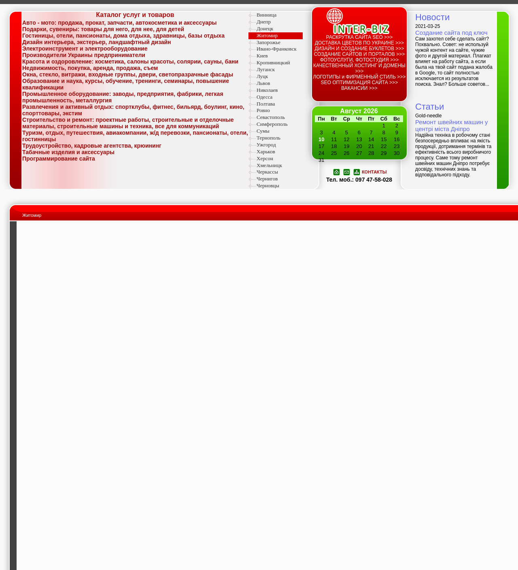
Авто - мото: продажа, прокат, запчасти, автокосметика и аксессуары (119, 22)
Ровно (263, 110)
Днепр (264, 22)
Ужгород (266, 145)
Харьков (266, 151)
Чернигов (267, 179)
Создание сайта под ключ (451, 32)
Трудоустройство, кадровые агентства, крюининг (91, 145)
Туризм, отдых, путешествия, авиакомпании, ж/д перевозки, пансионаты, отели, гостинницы (135, 135)
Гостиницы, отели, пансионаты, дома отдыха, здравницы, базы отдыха (123, 35)
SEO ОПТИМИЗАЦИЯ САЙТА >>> (359, 82)
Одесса (264, 97)
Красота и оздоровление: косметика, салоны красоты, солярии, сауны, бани (130, 61)
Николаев (267, 90)
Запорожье (268, 42)
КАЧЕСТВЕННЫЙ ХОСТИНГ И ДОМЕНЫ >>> (359, 68)
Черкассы (267, 172)
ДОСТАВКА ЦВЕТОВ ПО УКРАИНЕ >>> (359, 43)
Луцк (262, 76)
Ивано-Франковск (277, 49)
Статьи (429, 107)
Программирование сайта (58, 158)
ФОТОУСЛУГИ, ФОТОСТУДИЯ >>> (359, 60)
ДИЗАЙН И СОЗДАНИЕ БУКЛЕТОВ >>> (359, 48)
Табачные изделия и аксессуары (68, 152)
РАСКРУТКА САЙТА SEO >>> (359, 37)
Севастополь (271, 117)
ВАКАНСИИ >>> (359, 88)
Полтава (266, 104)
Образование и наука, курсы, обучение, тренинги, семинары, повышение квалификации (125, 84)
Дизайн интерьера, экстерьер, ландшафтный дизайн (96, 42)
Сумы (263, 131)
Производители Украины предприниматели (83, 55)
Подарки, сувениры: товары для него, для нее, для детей (103, 29)
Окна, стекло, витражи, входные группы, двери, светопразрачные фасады (127, 74)
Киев (262, 56)
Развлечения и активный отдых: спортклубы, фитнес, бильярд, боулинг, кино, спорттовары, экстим (133, 110)
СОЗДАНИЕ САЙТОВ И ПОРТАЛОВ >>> (359, 54)
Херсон (265, 158)
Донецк (265, 28)
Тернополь (268, 138)
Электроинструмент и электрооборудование (84, 48)
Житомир (267, 35)
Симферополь (272, 124)
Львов (263, 83)
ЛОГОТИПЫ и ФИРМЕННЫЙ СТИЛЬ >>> (359, 77)
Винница (266, 15)
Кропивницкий (273, 62)
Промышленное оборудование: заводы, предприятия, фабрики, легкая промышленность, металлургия (122, 97)
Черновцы (268, 185)
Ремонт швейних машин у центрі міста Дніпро (451, 125)
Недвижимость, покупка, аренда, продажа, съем (90, 68)
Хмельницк (269, 165)
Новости (432, 17)
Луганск (266, 69)
